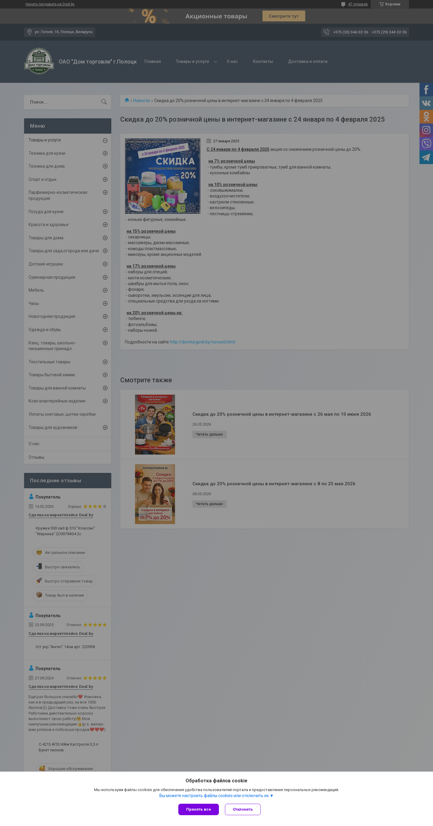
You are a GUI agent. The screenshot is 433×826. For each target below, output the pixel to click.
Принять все (198, 809)
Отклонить (243, 809)
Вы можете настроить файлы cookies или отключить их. (214, 795)
